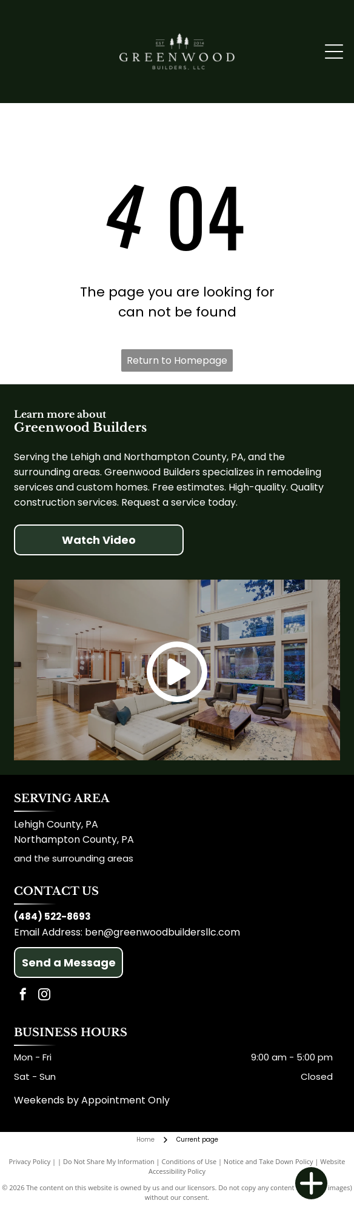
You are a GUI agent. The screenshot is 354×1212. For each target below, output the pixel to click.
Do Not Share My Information (109, 1161)
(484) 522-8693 (52, 916)
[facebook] (23, 995)
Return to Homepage (177, 360)
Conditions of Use (189, 1161)
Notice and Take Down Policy (268, 1161)
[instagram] (44, 995)
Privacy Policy (30, 1161)
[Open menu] (334, 51)
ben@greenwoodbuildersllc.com (162, 932)
